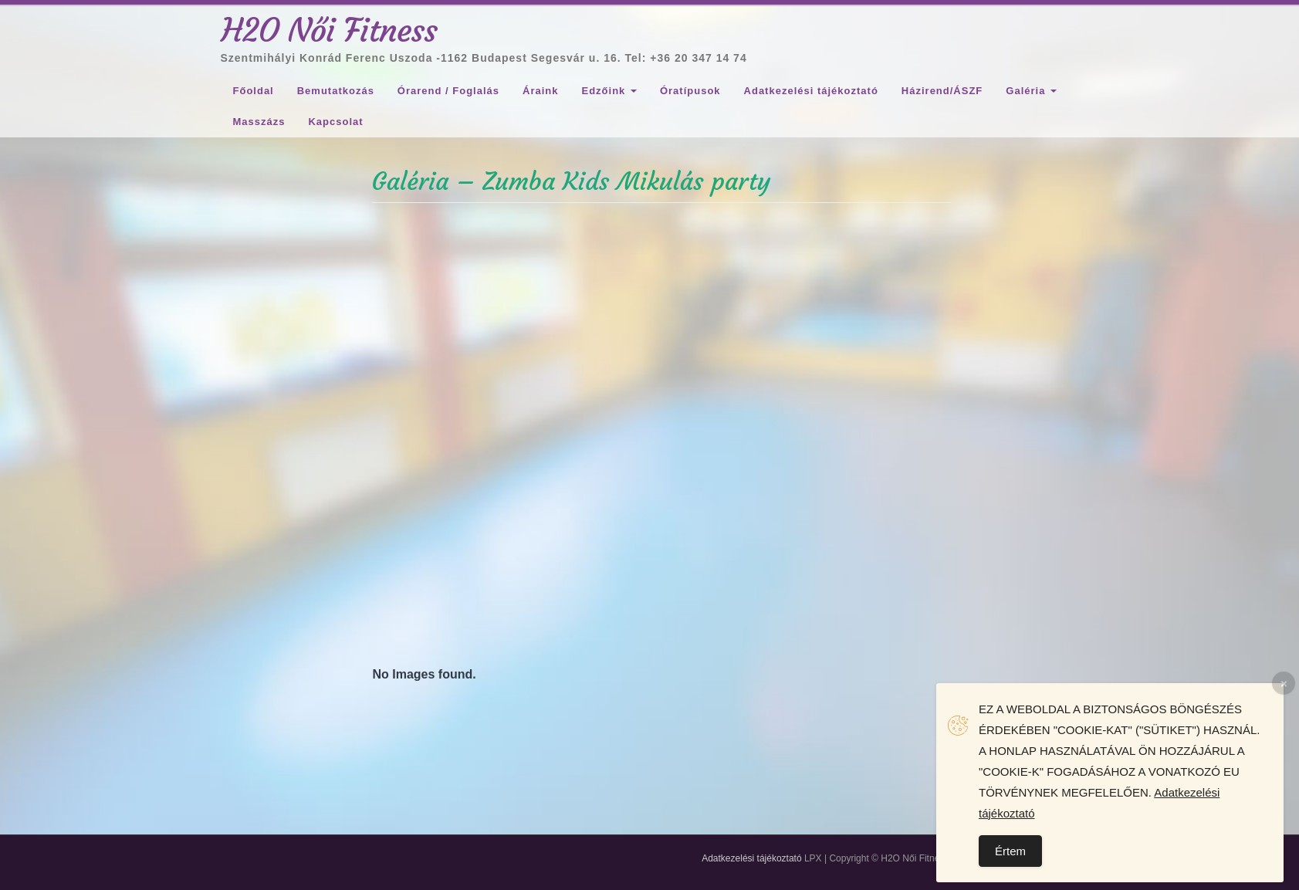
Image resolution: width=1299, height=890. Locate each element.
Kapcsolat (335, 121)
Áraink (540, 90)
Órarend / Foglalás (448, 90)
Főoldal (253, 90)
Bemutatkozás (335, 90)
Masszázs (259, 121)
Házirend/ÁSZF (942, 90)
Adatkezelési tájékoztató (811, 90)
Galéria (1031, 90)
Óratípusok (690, 90)
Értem (1010, 851)
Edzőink (608, 90)
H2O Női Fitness (330, 30)
